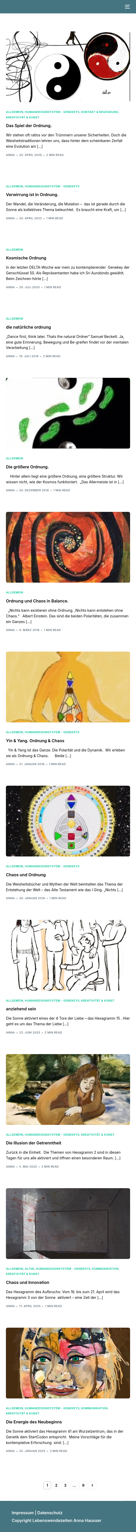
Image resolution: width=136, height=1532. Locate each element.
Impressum (23, 1512)
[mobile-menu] (127, 7)
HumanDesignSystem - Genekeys (52, 112)
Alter (29, 1268)
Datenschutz (49, 1512)
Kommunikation (105, 1268)
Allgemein (14, 112)
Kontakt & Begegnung (99, 112)
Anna (10, 155)
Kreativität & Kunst (22, 117)
